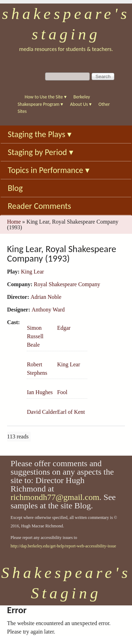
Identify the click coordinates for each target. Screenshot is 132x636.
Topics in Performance (48, 170)
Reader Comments (39, 206)
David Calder (42, 412)
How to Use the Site (46, 97)
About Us (81, 104)
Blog (15, 188)
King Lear (32, 272)
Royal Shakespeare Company (67, 284)
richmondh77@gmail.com (55, 497)
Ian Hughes (39, 392)
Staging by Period (40, 152)
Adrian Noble (46, 297)
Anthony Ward (48, 310)
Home (14, 222)
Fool (62, 392)
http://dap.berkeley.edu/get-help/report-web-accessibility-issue (63, 546)
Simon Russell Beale (35, 336)
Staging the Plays (39, 134)
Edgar (63, 328)
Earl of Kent (71, 412)
